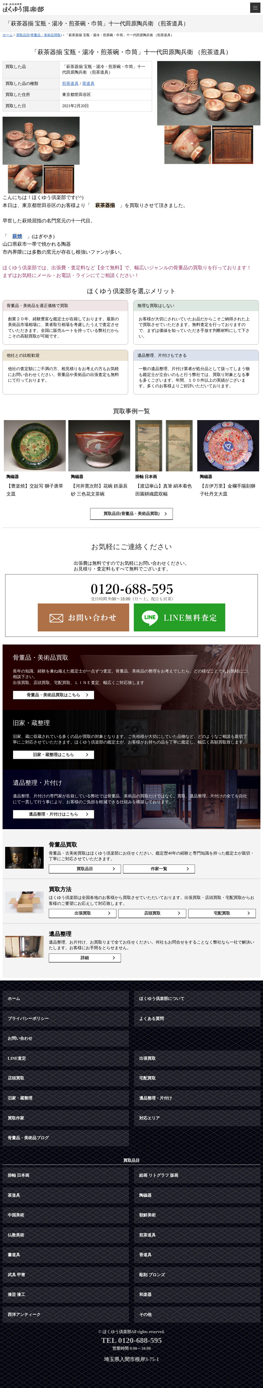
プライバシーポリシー (28, 1018)
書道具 (14, 1255)
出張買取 (82, 913)
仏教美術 (16, 1235)
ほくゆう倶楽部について (161, 998)
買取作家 (16, 1118)
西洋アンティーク (24, 1314)
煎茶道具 (70, 83)
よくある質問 (151, 1018)
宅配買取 (222, 913)
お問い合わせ (20, 1038)
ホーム (14, 998)
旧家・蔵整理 (20, 1098)
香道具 (145, 1255)
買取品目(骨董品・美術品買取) (132, 513)
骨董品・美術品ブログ (28, 1138)
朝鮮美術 (147, 1215)
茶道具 (88, 83)
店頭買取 (152, 913)
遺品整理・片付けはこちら (53, 814)
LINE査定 (17, 1058)
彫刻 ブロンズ (152, 1275)
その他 (145, 1314)
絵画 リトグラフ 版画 (158, 1175)
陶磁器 (145, 1195)
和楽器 (145, 1294)
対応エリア (149, 1118)
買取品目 (85, 869)
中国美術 (16, 1215)
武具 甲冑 (16, 1275)
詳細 (85, 958)
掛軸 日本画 (18, 1175)
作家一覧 (159, 869)
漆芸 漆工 (16, 1294)
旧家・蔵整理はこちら (53, 754)
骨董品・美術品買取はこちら (53, 695)
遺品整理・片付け (155, 1098)
